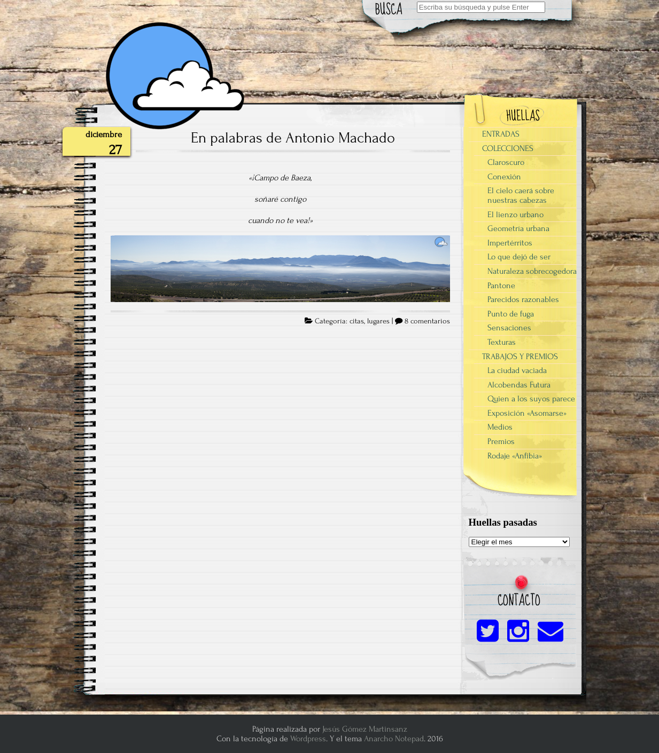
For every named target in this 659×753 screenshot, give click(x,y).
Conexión (504, 176)
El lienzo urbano (515, 214)
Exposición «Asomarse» (527, 413)
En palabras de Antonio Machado (293, 137)
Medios (500, 427)
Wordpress (308, 738)
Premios (501, 441)
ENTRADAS (501, 134)
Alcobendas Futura (519, 385)
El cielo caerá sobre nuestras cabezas (520, 195)
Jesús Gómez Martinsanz (364, 729)
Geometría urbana (518, 228)
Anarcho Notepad (394, 738)
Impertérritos (509, 243)
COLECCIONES (507, 148)
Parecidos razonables (523, 299)
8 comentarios (427, 321)
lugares (378, 321)
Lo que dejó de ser (519, 256)
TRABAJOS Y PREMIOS (520, 356)
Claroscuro (505, 162)
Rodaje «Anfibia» (514, 456)
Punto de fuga (510, 314)
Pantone (501, 285)
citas (357, 321)
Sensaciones (509, 327)
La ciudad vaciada (517, 370)
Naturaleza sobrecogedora (532, 271)
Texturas (501, 342)
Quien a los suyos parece (531, 398)
